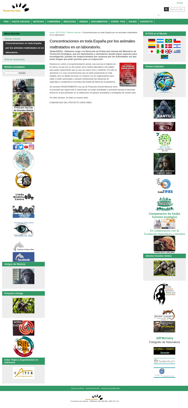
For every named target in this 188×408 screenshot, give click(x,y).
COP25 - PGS (118, 21)
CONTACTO (146, 21)
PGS (6, 21)
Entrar (180, 3)
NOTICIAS (38, 21)
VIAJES (133, 21)
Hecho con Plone (77, 388)
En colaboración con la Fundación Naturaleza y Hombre (164, 231)
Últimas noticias (74, 32)
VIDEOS (83, 21)
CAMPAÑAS (53, 21)
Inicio (52, 32)
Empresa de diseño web (110, 388)
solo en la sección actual (172, 15)
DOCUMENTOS (99, 21)
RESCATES (70, 21)
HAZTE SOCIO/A (21, 21)
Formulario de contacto (79, 401)
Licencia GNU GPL (92, 388)
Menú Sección (12, 33)
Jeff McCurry (164, 338)
